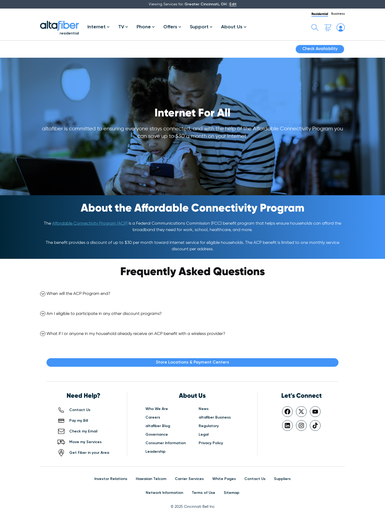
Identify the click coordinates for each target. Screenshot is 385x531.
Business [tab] (338, 13)
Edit (233, 4)
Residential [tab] (319, 14)
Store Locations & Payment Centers (192, 362)
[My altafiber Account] (340, 27)
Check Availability (320, 49)
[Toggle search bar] (315, 27)
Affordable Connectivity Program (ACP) (90, 223)
